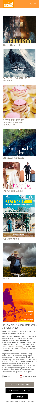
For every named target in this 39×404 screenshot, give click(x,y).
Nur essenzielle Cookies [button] (19, 390)
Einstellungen (23, 349)
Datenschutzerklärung (15, 347)
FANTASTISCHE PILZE (13, 158)
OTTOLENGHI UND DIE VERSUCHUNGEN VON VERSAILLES (13, 122)
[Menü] (35, 4)
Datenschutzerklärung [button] (20, 401)
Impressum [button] (31, 401)
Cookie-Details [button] (9, 401)
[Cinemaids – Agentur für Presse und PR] (16, 4)
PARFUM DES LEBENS (13, 191)
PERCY (6, 279)
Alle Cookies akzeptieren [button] (19, 384)
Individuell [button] (19, 396)
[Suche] (30, 4)
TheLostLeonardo (12, 45)
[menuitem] (30, 4)
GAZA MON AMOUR (11, 239)
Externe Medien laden (28, 376)
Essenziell (6, 376)
